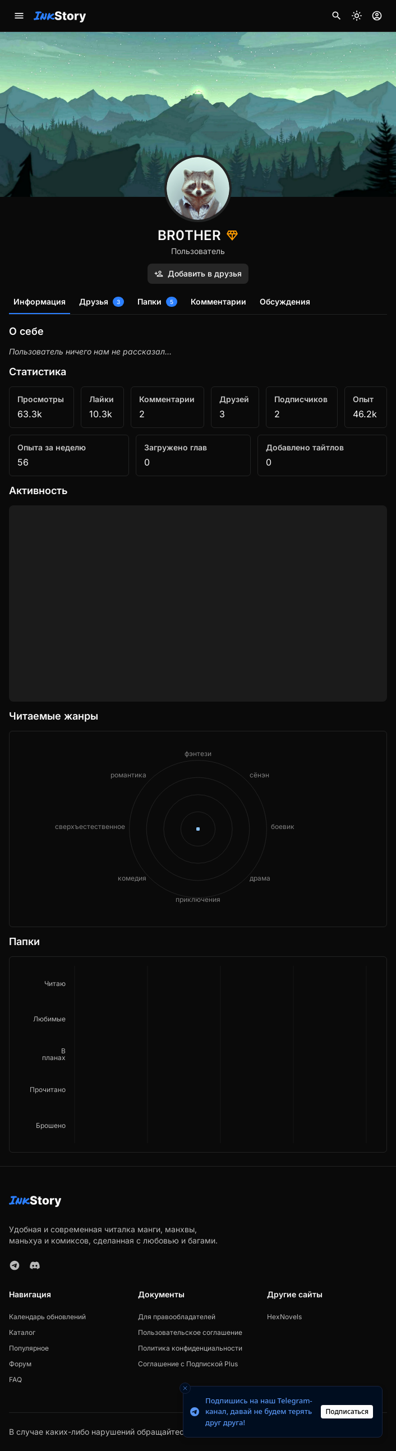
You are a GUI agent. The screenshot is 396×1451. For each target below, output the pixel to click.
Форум (20, 1364)
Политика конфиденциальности (190, 1348)
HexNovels (284, 1316)
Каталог (22, 1332)
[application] (198, 1054)
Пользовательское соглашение (190, 1332)
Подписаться (347, 1411)
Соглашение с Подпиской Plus (188, 1364)
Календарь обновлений (47, 1316)
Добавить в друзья (198, 273)
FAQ (15, 1379)
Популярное (29, 1348)
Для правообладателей (176, 1316)
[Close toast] (185, 1388)
